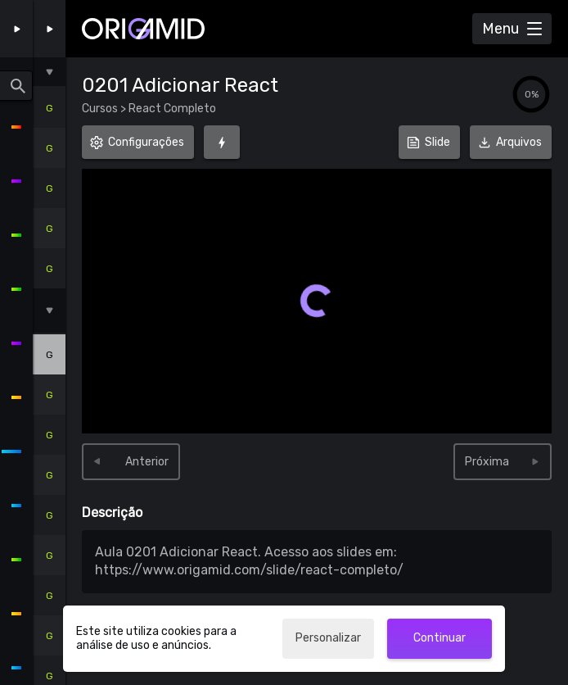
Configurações (146, 142)
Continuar (439, 638)
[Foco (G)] (222, 142)
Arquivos (511, 137)
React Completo (171, 109)
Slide (437, 142)
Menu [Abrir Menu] (500, 29)
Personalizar (328, 638)
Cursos (101, 109)
